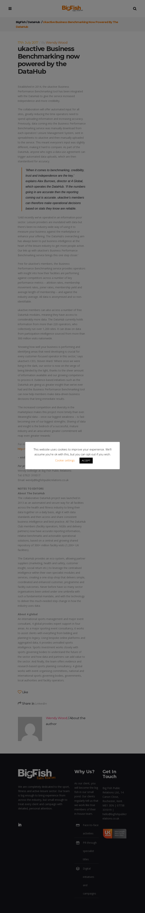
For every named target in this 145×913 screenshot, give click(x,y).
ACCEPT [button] (86, 460)
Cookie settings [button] (65, 460)
